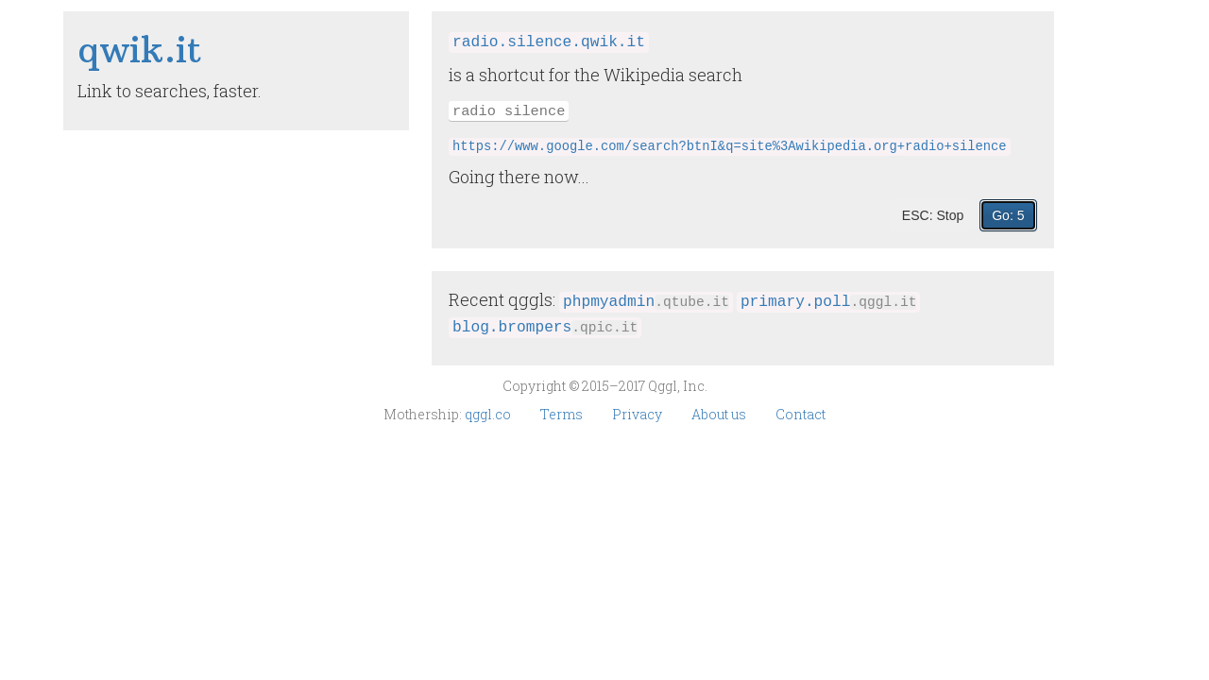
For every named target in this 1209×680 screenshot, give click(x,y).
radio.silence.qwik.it (548, 42)
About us (720, 414)
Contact (800, 414)
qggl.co (489, 414)
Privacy (638, 414)
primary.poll (829, 302)
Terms (563, 414)
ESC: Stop (932, 215)
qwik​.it (139, 49)
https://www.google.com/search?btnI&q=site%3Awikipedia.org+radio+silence (729, 147)
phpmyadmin (646, 302)
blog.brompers (545, 327)
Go (1008, 215)
